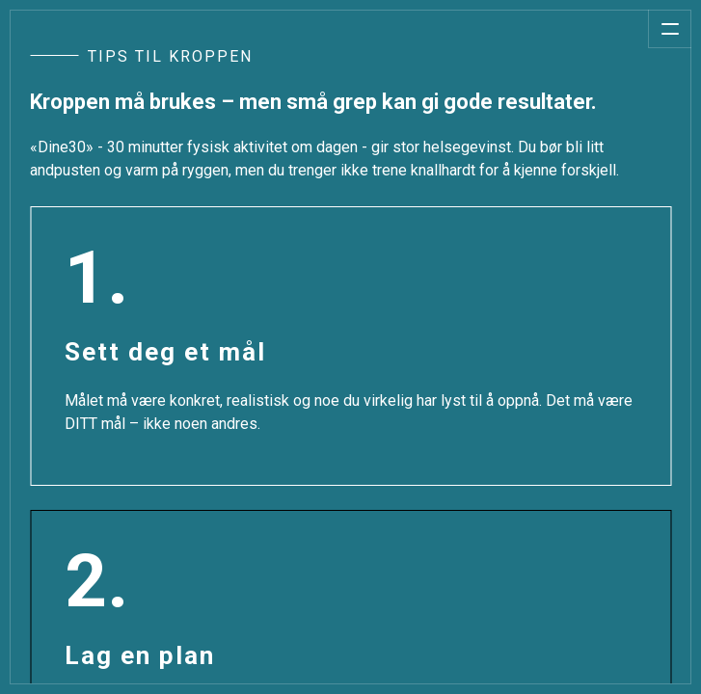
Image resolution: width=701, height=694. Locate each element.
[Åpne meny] (669, 29)
